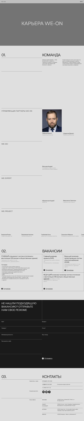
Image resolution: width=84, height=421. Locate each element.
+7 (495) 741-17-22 (46, 387)
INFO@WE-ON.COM (47, 381)
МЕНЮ (81, 1)
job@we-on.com (47, 384)
